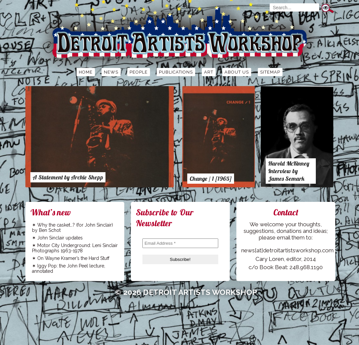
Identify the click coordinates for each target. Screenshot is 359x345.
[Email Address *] (180, 243)
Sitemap (270, 72)
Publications (176, 72)
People (139, 72)
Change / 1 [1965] (211, 178)
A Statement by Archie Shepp (68, 177)
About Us (236, 72)
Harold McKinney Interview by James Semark (288, 171)
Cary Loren (269, 259)
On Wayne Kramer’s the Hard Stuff (73, 258)
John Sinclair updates (60, 237)
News (111, 72)
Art (208, 72)
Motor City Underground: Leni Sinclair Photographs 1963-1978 (75, 248)
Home (86, 72)
